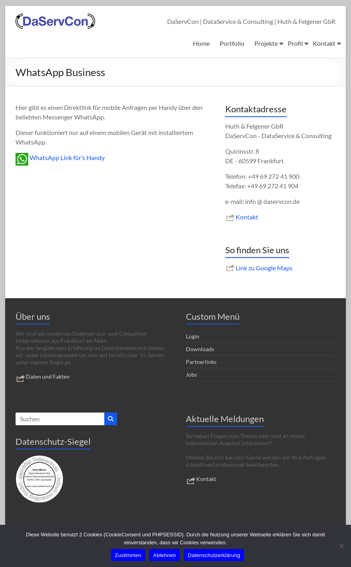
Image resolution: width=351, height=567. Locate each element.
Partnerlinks (201, 361)
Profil (295, 43)
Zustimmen (128, 555)
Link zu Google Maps (258, 268)
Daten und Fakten (43, 376)
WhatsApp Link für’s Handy (60, 157)
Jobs (191, 374)
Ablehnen (164, 555)
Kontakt (324, 43)
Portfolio (232, 43)
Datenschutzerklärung (214, 555)
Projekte (266, 43)
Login (192, 336)
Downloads (200, 349)
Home (201, 43)
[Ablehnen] (341, 546)
